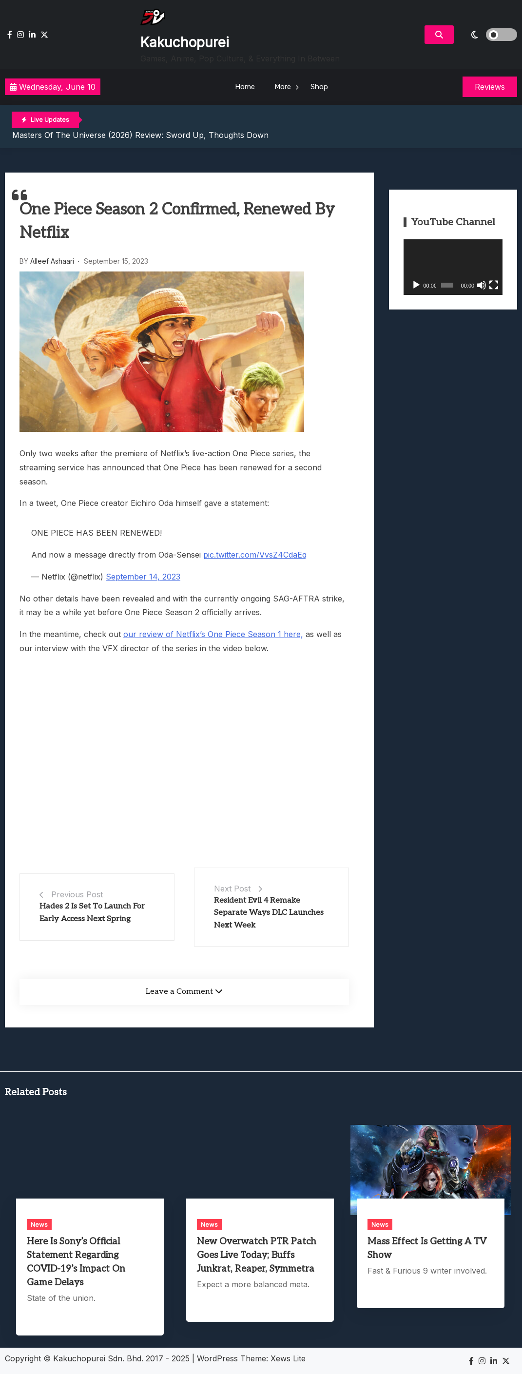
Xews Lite (288, 1358)
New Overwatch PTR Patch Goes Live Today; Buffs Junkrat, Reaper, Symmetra (256, 1255)
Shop (319, 86)
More (282, 86)
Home (245, 86)
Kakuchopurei (184, 42)
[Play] (416, 285)
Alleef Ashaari (52, 261)
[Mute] (481, 285)
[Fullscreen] (494, 285)
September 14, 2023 (143, 576)
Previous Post (77, 894)
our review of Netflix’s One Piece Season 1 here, (213, 634)
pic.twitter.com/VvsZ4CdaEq (255, 555)
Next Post (232, 888)
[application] (453, 267)
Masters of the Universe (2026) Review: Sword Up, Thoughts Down (140, 135)
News (39, 1224)
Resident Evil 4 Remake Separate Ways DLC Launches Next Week (269, 913)
